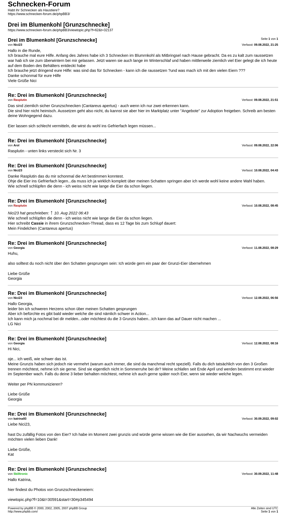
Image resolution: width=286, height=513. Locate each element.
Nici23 (13, 213)
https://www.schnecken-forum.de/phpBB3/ (39, 14)
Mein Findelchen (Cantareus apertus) (40, 228)
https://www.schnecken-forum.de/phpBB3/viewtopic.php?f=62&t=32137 (60, 30)
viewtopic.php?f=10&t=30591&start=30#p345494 (50, 499)
